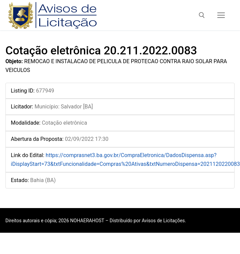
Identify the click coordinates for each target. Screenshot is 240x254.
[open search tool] (202, 15)
